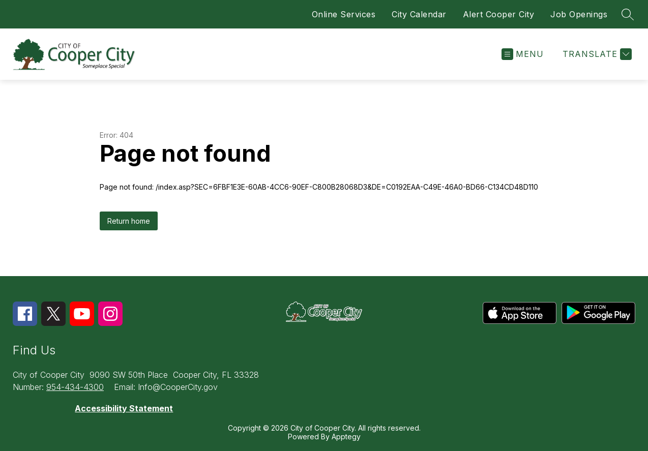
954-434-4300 (75, 387)
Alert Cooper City (499, 14)
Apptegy (346, 436)
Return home (128, 221)
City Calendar (419, 14)
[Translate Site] (596, 54)
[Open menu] (523, 54)
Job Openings (578, 14)
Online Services (344, 14)
